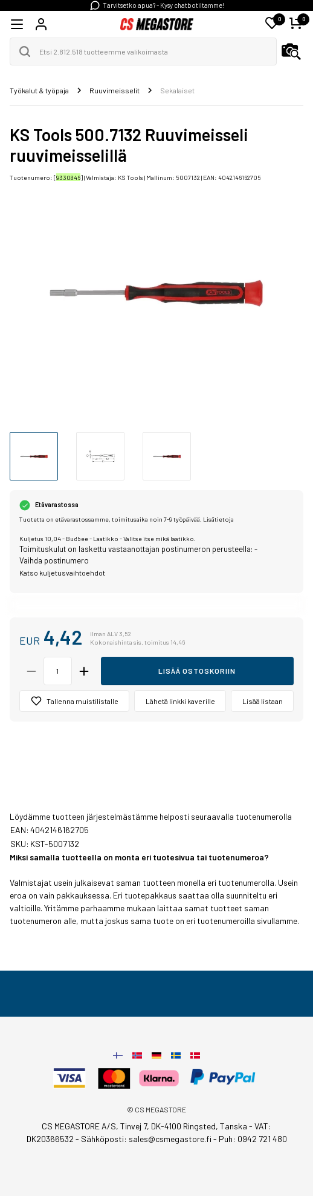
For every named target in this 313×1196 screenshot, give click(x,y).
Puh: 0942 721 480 (253, 1139)
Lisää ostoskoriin (197, 670)
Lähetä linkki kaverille (180, 701)
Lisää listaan (262, 701)
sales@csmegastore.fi (170, 1139)
